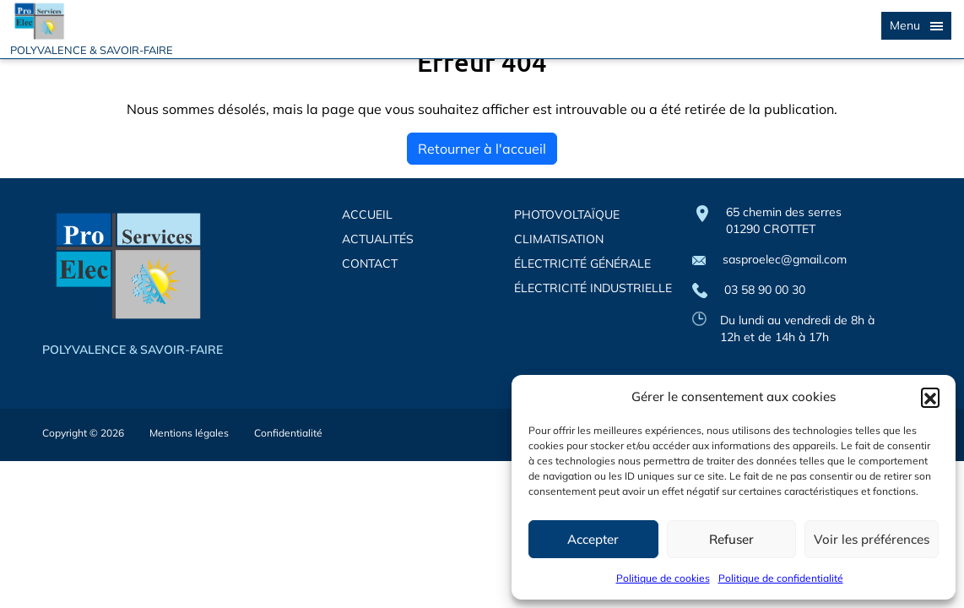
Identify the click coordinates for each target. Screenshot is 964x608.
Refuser (731, 539)
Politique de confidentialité (780, 578)
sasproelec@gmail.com (769, 259)
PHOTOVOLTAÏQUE (567, 214)
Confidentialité (288, 432)
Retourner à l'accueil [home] (482, 148)
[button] (930, 396)
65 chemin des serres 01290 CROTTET (784, 220)
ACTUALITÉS (378, 239)
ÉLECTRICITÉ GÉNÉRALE (582, 263)
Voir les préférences (871, 539)
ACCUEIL (367, 214)
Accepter (593, 539)
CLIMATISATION (559, 239)
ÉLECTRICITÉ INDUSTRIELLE (593, 288)
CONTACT (370, 263)
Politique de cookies (663, 578)
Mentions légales (189, 432)
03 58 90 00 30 (748, 290)
